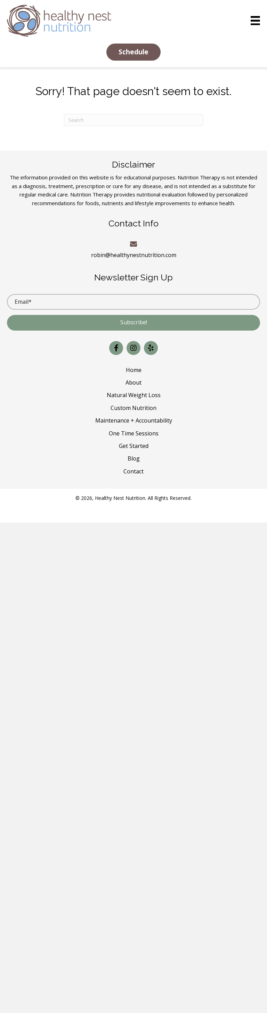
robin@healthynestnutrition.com (133, 255)
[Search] (133, 120)
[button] (133, 52)
